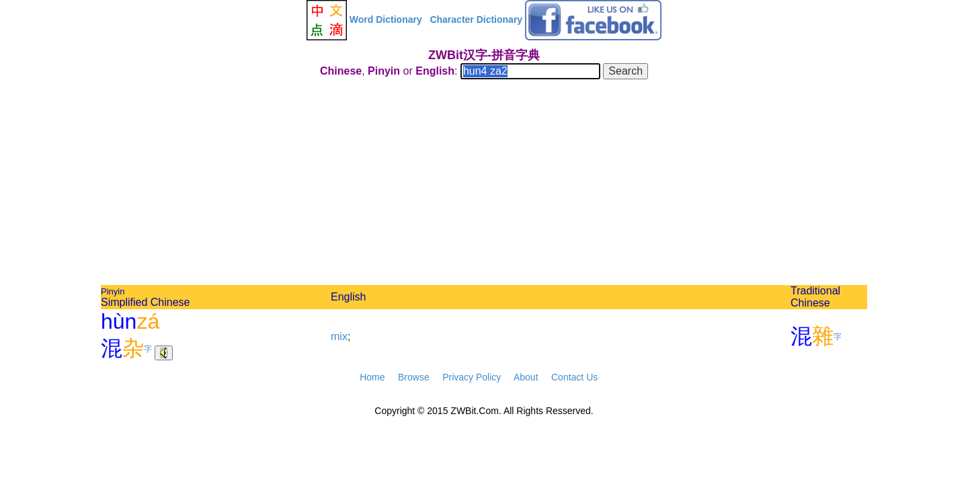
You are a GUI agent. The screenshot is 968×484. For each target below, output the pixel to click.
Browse (414, 377)
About (526, 377)
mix (339, 336)
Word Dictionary (386, 19)
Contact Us (574, 377)
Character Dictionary (476, 19)
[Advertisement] (484, 184)
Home (372, 377)
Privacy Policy (471, 377)
